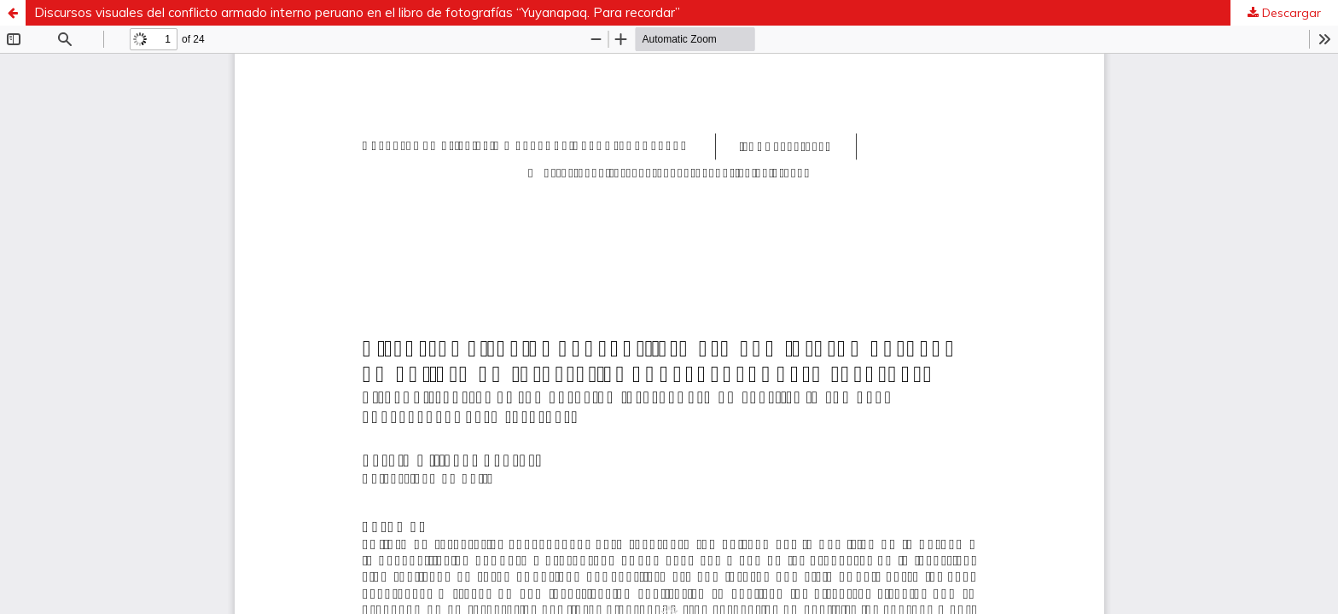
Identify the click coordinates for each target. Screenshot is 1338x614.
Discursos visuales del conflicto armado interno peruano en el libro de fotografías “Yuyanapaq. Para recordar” (357, 12)
